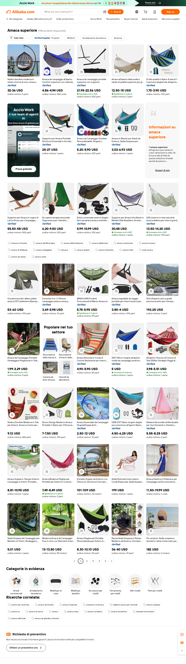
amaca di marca (34, 611)
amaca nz (14, 611)
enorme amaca (147, 243)
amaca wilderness (98, 243)
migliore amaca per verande (123, 605)
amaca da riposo (17, 257)
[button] (104, 12)
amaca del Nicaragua (44, 243)
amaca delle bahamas (72, 243)
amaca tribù (126, 250)
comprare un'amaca (93, 605)
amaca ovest (39, 257)
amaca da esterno (117, 611)
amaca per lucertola (18, 605)
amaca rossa (71, 611)
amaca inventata (104, 250)
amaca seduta (82, 250)
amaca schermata (123, 243)
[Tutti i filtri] (16, 38)
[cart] (146, 12)
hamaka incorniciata (143, 611)
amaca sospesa (151, 605)
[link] (182, 635)
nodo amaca (146, 250)
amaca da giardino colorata (45, 618)
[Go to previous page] (74, 561)
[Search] (116, 11)
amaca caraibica (93, 611)
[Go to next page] (111, 561)
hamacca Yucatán (17, 243)
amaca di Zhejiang (17, 250)
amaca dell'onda (17, 618)
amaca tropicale (68, 605)
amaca (53, 611)
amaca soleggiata (42, 250)
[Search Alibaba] (72, 11)
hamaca (63, 250)
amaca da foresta (44, 605)
